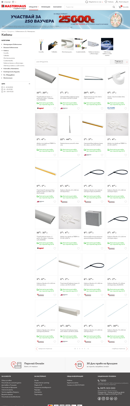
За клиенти (6, 376)
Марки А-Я (38, 385)
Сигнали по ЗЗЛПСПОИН (75, 385)
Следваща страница (118, 348)
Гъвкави (6, 55)
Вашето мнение (7, 394)
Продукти (33, 7)
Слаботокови (8, 60)
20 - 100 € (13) (7, 91)
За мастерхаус (40, 376)
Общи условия (7, 380)
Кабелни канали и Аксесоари (13, 63)
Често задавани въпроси (10, 392)
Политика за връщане (9, 387)
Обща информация (75, 376)
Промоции (45, 7)
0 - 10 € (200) (7, 87)
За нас (36, 380)
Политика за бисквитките (11, 397)
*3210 (103, 381)
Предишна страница (45, 348)
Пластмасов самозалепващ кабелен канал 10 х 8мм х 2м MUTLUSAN (45, 191)
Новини (69, 380)
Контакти (38, 392)
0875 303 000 (107, 388)
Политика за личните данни (11, 383)
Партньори (38, 394)
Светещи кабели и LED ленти (14, 65)
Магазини (57, 7)
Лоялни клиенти (7, 390)
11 (88, 348)
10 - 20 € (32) (7, 89)
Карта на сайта (72, 383)
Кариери (37, 390)
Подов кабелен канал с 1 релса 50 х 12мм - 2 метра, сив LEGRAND (45, 98)
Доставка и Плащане (9, 385)
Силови (6, 53)
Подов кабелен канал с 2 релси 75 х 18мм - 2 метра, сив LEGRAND (45, 238)
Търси (114, 7)
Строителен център (41, 383)
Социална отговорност (42, 387)
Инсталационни (9, 58)
